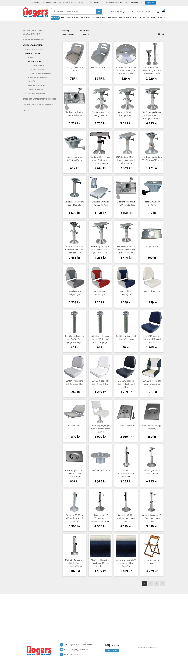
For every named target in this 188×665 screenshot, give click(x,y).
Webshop (55, 18)
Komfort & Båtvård (33, 45)
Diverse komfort (35, 89)
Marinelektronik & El (33, 39)
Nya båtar (112, 18)
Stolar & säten (34, 61)
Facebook (112, 650)
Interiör (31, 81)
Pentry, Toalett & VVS (34, 49)
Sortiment (85, 18)
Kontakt (75, 18)
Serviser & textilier (36, 85)
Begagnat (65, 18)
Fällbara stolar (38, 69)
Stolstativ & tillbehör (41, 73)
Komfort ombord (33, 53)
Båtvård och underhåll (36, 93)
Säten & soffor (37, 65)
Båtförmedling (99, 18)
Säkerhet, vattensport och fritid (39, 99)
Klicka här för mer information (132, 2)
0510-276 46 (144, 11)
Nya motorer (125, 18)
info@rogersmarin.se (125, 11)
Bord (30, 57)
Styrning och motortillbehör (38, 104)
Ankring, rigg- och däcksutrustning (32, 32)
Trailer (161, 18)
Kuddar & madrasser (37, 77)
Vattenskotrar (149, 18)
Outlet (26, 110)
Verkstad (137, 18)
